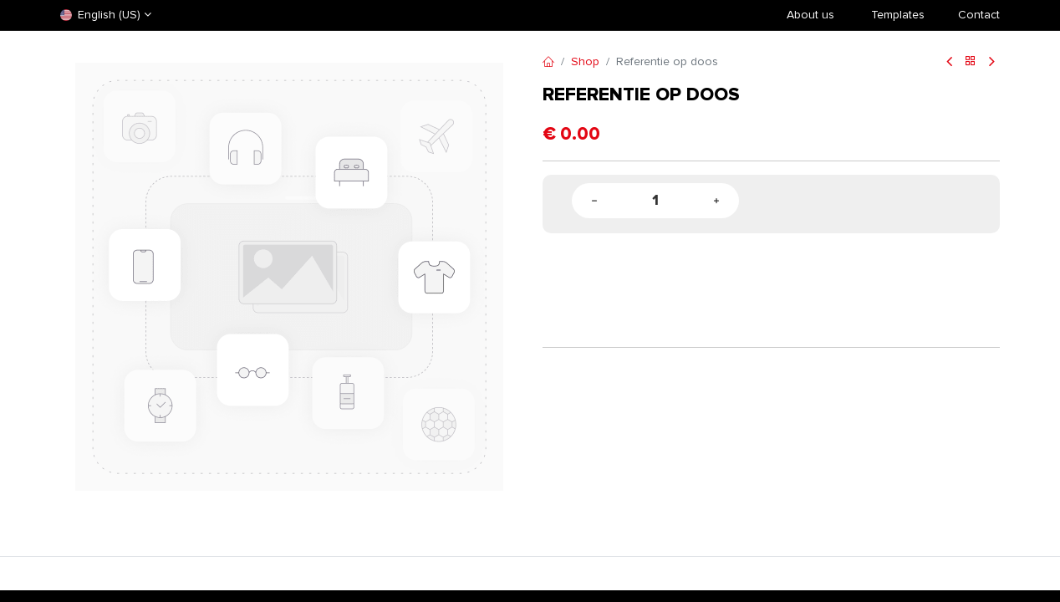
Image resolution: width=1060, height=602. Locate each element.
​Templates (898, 15)
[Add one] (716, 201)
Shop (585, 61)
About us (810, 15)
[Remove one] (594, 201)
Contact (979, 15)
